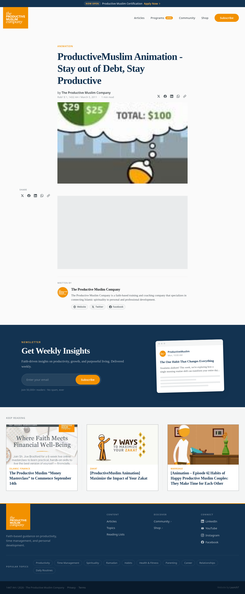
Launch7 (234, 587)
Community (187, 18)
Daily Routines (44, 570)
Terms (82, 587)
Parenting (171, 563)
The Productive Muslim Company (86, 93)
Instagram (210, 535)
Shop (204, 18)
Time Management (68, 563)
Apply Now (152, 3)
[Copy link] (185, 96)
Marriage (177, 468)
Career (188, 563)
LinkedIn (209, 521)
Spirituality (93, 563)
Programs (162, 18)
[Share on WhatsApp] (178, 96)
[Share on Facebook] (165, 96)
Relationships (207, 563)
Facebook (209, 542)
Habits (128, 563)
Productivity (43, 563)
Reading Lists (115, 534)
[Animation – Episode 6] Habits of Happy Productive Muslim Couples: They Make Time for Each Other (199, 478)
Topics (111, 528)
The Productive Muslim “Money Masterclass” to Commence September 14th (40, 478)
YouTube (209, 528)
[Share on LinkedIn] (172, 96)
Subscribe (227, 18)
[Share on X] (159, 96)
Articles (139, 18)
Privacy (71, 587)
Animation (65, 46)
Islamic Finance (19, 468)
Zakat (93, 468)
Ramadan (111, 563)
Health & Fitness (148, 563)
